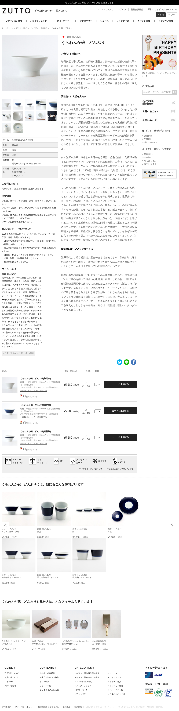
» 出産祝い (147, 157)
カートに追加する (120, 384)
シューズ (104, 21)
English (172, 14)
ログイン (122, 9)
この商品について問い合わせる (121, 469)
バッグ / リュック (38, 21)
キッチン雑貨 (144, 21)
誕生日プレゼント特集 (49, 677)
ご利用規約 (6, 707)
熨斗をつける (30, 397)
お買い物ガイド (159, 111)
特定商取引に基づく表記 (48, 707)
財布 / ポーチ (63, 21)
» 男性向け (147, 139)
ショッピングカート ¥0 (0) (164, 9)
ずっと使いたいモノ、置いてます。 (51, 10)
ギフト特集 (44, 682)
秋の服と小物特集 (47, 673)
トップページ (7, 28)
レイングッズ (122, 21)
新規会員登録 (137, 9)
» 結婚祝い (147, 154)
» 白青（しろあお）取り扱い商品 (18, 353)
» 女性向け (147, 135)
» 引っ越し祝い (149, 161)
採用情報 (78, 707)
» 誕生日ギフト (149, 164)
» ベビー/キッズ (149, 142)
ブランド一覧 (45, 686)
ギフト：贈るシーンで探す (27, 28)
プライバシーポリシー (24, 707)
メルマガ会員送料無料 (159, 102)
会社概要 (67, 707)
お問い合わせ (159, 120)
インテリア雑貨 (166, 21)
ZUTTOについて (105, 9)
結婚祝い (45, 28)
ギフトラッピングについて (91, 469)
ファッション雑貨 (14, 21)
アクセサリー (86, 21)
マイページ (9, 682)
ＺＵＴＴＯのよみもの (49, 690)
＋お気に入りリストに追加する (33, 390)
